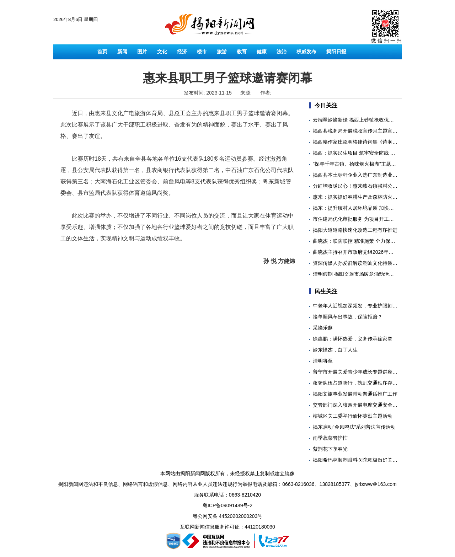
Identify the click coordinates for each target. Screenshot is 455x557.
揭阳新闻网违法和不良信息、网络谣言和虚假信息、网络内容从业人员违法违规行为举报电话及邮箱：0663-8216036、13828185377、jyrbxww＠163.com (227, 484)
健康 (262, 51)
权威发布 (306, 51)
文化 (162, 51)
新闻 (122, 51)
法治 (282, 51)
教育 (242, 51)
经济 (182, 51)
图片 (142, 51)
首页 (102, 51)
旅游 (222, 51)
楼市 (202, 51)
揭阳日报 (336, 51)
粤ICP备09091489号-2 (227, 505)
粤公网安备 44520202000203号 (228, 516)
